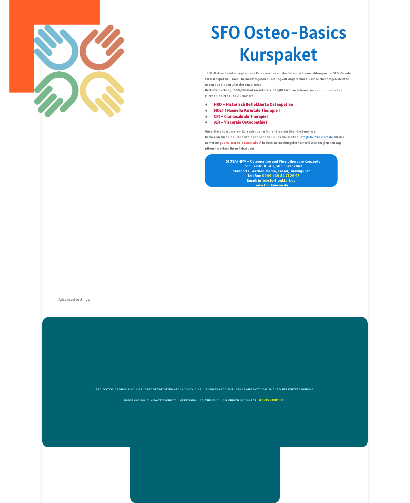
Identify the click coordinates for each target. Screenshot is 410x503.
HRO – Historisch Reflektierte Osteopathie (253, 104)
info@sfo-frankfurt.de (316, 137)
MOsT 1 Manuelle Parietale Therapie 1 (247, 110)
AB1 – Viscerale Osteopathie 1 (240, 122)
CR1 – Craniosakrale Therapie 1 (241, 116)
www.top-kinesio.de (271, 185)
